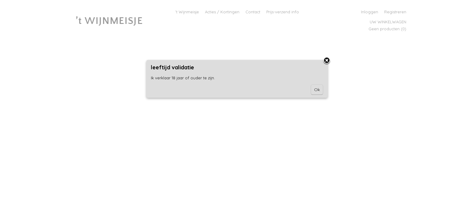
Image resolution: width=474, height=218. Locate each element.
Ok (317, 89)
